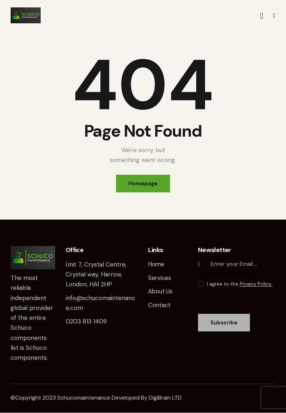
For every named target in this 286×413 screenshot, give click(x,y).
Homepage (143, 183)
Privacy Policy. (256, 284)
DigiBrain (160, 398)
